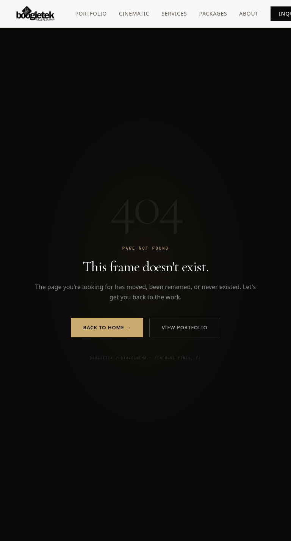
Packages (213, 13)
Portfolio (90, 13)
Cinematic (134, 13)
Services (174, 13)
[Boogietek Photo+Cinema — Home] (44, 13)
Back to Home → (107, 327)
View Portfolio (185, 327)
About (248, 13)
